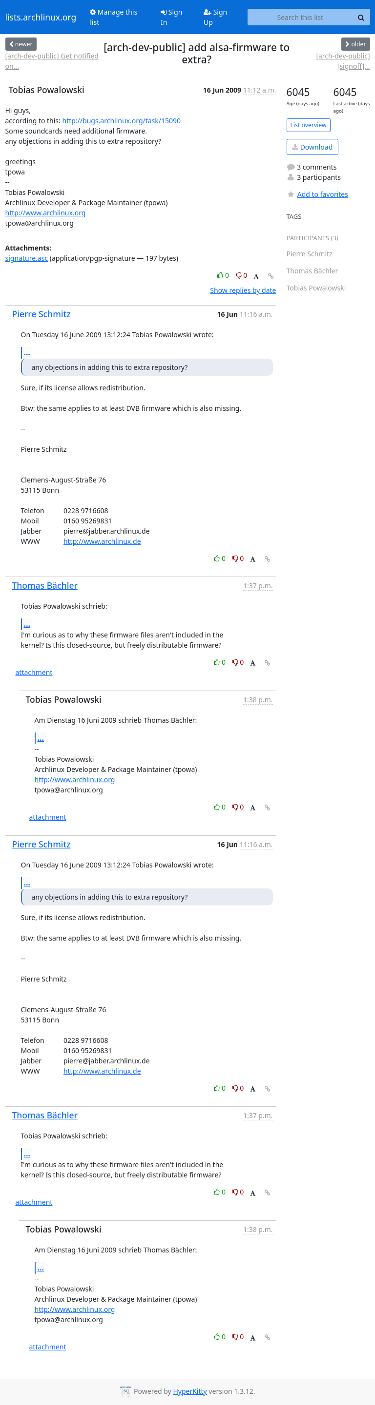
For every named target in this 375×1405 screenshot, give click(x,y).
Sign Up (215, 17)
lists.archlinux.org (41, 17)
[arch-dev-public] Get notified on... (52, 61)
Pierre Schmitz (41, 314)
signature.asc (26, 258)
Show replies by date (243, 290)
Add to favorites (317, 194)
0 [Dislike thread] (242, 275)
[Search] (361, 17)
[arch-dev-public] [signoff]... (343, 61)
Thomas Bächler (45, 585)
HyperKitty (190, 1391)
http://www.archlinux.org (45, 212)
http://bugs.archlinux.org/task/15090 (121, 120)
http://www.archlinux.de (102, 541)
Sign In (171, 17)
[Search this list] (300, 17)
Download (312, 147)
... (27, 352)
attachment (34, 672)
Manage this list (113, 17)
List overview (309, 125)
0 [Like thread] (223, 275)
